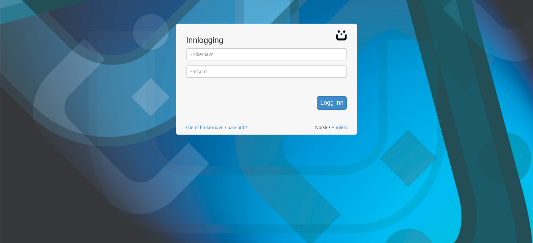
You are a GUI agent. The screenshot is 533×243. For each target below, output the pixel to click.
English (339, 127)
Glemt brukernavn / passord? (216, 127)
